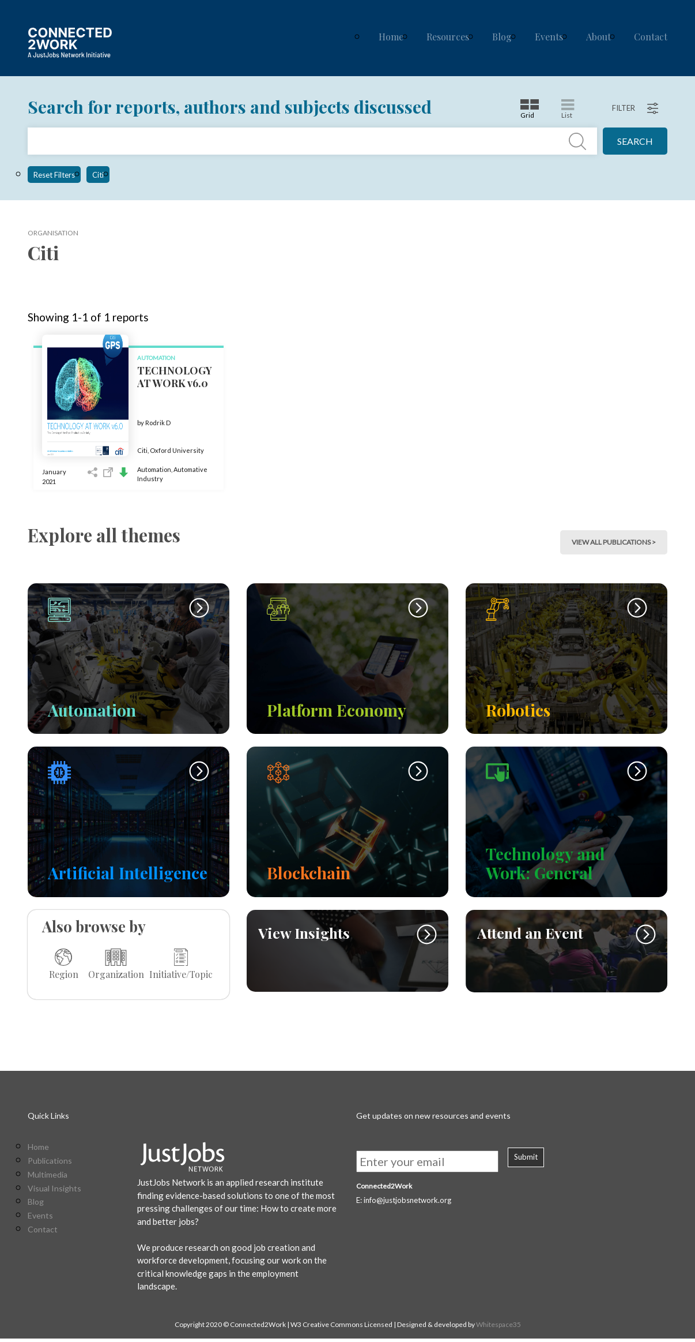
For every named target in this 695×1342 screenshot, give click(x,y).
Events (549, 36)
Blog (502, 36)
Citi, (143, 450)
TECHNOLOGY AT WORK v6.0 (174, 376)
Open (108, 472)
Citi (98, 174)
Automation (156, 357)
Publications (50, 1164)
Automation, (155, 469)
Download (124, 472)
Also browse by (94, 926)
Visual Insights (54, 1192)
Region (63, 964)
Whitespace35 (498, 1328)
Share (92, 472)
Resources (447, 36)
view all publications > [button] (614, 542)
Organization (116, 964)
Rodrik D (158, 422)
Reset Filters (54, 174)
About (598, 36)
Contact (650, 36)
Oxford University (177, 450)
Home (391, 36)
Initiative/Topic (181, 964)
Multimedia (47, 1178)
